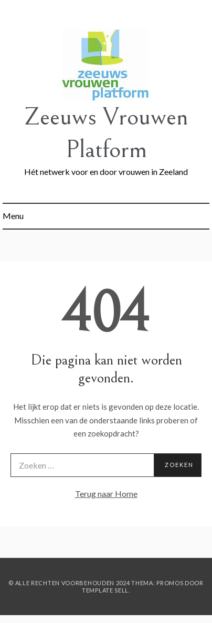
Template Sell (105, 590)
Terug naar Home (106, 494)
